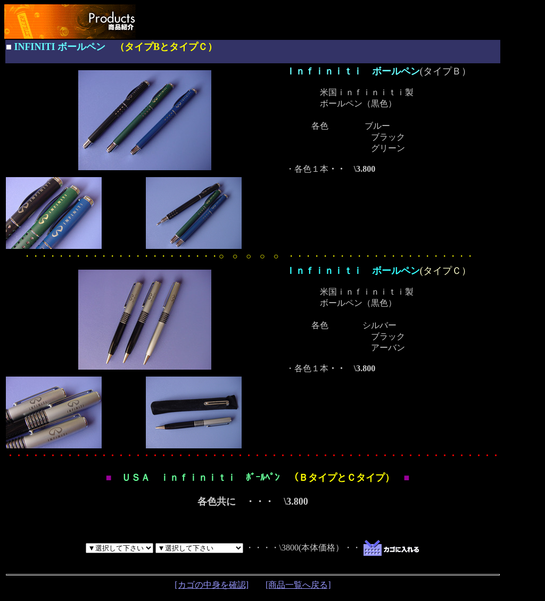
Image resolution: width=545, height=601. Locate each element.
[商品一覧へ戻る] (298, 584)
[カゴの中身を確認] (212, 584)
